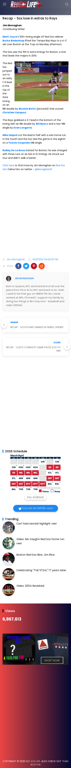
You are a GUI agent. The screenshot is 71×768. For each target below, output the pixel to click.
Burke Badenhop (13, 32)
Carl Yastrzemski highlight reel (36, 515)
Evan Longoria (22, 119)
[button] (18, 257)
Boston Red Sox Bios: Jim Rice (35, 546)
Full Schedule (35, 489)
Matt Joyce (10, 28)
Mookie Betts (27, 100)
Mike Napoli (10, 126)
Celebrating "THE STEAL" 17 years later (41, 562)
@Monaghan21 (43, 160)
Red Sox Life (33, 752)
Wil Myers (42, 115)
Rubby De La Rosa (14, 142)
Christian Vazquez (14, 104)
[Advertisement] (35, 206)
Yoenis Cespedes (19, 134)
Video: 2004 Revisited (30, 577)
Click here (8, 157)
